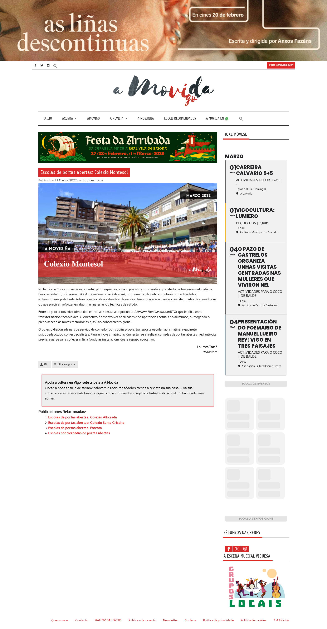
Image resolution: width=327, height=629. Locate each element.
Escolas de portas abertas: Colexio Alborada (80, 416)
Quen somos (59, 620)
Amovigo (93, 118)
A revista (116, 118)
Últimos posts (66, 364)
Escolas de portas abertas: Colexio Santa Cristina (83, 421)
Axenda (67, 118)
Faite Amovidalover (281, 64)
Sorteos (191, 620)
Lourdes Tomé (91, 180)
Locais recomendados (180, 118)
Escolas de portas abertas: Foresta (73, 426)
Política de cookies (254, 620)
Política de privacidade (219, 620)
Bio (46, 364)
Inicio (48, 118)
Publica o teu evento (143, 620)
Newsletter (171, 620)
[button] (60, 65)
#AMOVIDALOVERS (108, 620)
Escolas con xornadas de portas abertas (77, 431)
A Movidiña (146, 118)
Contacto (81, 620)
